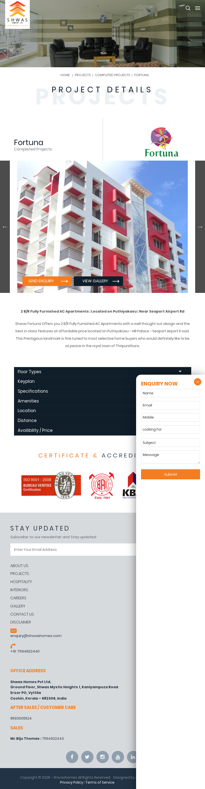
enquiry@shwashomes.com (36, 635)
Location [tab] (100, 411)
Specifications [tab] (100, 391)
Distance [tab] (100, 420)
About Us (19, 566)
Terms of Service (99, 782)
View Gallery (95, 281)
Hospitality (21, 582)
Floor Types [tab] (100, 372)
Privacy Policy (71, 782)
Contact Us (22, 614)
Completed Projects (112, 75)
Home (65, 75)
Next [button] (200, 227)
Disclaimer (20, 622)
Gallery (17, 606)
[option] (102, 227)
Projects (19, 573)
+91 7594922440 (25, 651)
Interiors (19, 590)
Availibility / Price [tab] (100, 430)
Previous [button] (5, 227)
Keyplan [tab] (100, 381)
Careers (18, 598)
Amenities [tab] (100, 401)
